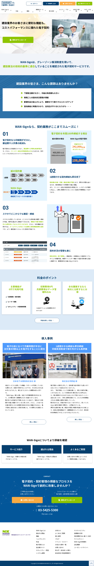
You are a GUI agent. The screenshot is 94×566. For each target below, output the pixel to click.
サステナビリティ (79, 530)
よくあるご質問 (77, 454)
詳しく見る (33, 422)
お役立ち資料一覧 (60, 545)
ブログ (57, 539)
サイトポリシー (79, 539)
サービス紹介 (16, 454)
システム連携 (40, 553)
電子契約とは (40, 545)
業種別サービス (40, 10)
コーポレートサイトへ (81, 547)
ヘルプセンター (41, 539)
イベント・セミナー (61, 542)
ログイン (35, 3)
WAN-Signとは (5, 10)
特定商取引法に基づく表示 (82, 536)
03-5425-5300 (48, 510)
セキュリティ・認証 (42, 550)
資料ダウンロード (85, 3)
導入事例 (51, 11)
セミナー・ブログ (63, 10)
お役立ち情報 (76, 10)
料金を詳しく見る (46, 320)
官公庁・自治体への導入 (63, 550)
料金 (17, 11)
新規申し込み (52, 3)
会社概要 (77, 545)
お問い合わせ (68, 3)
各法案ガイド (40, 547)
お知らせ (58, 530)
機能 (28, 11)
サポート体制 (87, 10)
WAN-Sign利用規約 (80, 542)
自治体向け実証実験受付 (63, 553)
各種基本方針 (78, 533)
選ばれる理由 (40, 533)
